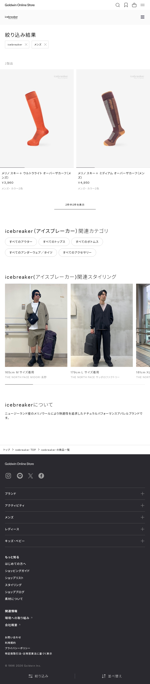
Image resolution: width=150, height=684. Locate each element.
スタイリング (13, 585)
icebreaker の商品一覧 (55, 449)
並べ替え (111, 676)
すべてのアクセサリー (77, 253)
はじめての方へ (15, 564)
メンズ (38, 44)
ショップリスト (14, 578)
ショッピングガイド (17, 571)
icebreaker (15, 44)
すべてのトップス (54, 242)
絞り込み (38, 676)
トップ (6, 449)
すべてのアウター (21, 242)
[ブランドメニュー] (142, 17)
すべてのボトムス (87, 242)
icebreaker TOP (25, 449)
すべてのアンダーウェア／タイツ (31, 253)
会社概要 (13, 625)
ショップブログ (14, 592)
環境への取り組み (19, 618)
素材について (14, 599)
